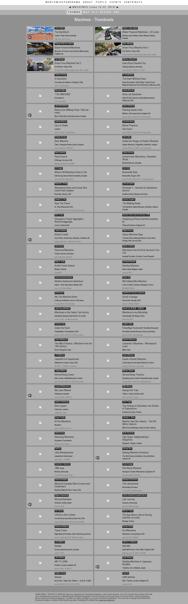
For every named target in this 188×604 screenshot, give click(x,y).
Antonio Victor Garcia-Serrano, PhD (136, 215)
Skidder (58, 546)
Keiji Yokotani (128, 558)
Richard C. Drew (61, 184)
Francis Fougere (129, 199)
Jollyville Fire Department (67, 359)
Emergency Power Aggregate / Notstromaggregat (69, 220)
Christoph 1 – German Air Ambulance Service (139, 189)
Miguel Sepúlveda (61, 495)
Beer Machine (61, 141)
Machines (80, 7)
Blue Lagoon (61, 406)
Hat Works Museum (131, 468)
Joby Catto (127, 137)
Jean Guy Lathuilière (62, 308)
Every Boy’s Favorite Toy (134, 63)
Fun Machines (129, 530)
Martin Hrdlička (128, 246)
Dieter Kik (126, 277)
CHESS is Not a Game (65, 515)
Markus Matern (128, 371)
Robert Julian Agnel (130, 28)
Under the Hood (62, 328)
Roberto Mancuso (129, 340)
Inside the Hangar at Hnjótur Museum (140, 141)
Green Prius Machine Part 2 (68, 63)
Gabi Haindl (59, 246)
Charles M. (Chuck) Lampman (134, 293)
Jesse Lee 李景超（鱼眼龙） (134, 308)
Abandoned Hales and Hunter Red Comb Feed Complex (71, 189)
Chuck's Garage (129, 297)
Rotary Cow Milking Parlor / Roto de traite (72, 111)
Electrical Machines (64, 250)
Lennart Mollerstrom (62, 386)
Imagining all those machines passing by (140, 220)
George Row (127, 449)
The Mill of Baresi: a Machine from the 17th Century (73, 345)
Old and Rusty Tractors (133, 375)
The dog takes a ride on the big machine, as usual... (137, 516)
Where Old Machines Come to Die (71, 172)
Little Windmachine (64, 453)
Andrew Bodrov (61, 122)
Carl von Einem (128, 184)
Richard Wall (127, 526)
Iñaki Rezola (59, 433)
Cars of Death (61, 125)
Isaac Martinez (128, 355)
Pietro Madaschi (61, 340)
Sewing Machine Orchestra (135, 453)
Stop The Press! (62, 203)
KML (117, 12)
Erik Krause (59, 293)
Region (105, 12)
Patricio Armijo (60, 75)
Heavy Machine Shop (132, 234)
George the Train (130, 390)
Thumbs (74, 12)
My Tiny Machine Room (66, 297)
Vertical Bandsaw (63, 499)
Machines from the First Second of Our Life (141, 251)
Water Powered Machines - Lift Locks (140, 32)
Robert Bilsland (128, 106)
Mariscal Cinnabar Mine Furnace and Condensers (72, 485)
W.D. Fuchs (59, 215)
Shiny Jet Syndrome (131, 94)
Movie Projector (130, 125)
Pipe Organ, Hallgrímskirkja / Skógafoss (135, 438)
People (101, 2)
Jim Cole (126, 168)
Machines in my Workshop (135, 312)
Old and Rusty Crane (64, 375)
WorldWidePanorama (62, 2)
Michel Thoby (128, 511)
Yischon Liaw (60, 324)
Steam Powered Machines (67, 48)
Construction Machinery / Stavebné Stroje (139, 158)
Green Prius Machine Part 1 (135, 48)
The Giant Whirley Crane (134, 79)
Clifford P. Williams (130, 542)
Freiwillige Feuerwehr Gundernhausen (140, 328)
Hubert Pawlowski (62, 402)
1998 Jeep (59, 468)
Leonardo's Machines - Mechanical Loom (139, 345)
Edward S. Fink (60, 199)
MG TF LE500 (61, 562)
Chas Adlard (59, 28)
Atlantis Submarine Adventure (69, 281)
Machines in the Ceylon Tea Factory (72, 312)
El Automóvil (60, 79)
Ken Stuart (59, 511)
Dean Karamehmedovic (63, 277)
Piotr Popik (127, 402)
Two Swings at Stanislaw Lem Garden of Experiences (140, 407)
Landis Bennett (128, 90)
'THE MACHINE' (63, 94)
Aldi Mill (126, 546)
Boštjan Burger (60, 137)
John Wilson (59, 558)
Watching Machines (64, 437)
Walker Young (60, 573)
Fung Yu (125, 573)
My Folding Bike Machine (134, 281)
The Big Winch (62, 32)
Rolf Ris (58, 449)
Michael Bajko (60, 90)
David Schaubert (61, 480)
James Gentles (60, 231)
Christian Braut (128, 122)
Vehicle (58, 577)
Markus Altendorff (129, 59)
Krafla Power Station (65, 266)
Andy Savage (128, 464)
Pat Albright (59, 59)
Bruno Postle (60, 417)
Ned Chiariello (60, 153)
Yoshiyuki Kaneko (129, 262)
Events (115, 2)
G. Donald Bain (128, 75)
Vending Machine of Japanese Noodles (136, 563)
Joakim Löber (128, 324)
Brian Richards (128, 433)
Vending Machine (130, 266)
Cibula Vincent (128, 153)
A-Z (95, 12)
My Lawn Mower (63, 390)
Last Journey (128, 499)
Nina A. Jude (59, 262)
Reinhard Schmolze (130, 480)
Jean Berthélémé (61, 106)
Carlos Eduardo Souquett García (134, 495)
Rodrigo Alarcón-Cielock (64, 44)
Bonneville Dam (129, 172)
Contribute (133, 2)
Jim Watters (59, 542)
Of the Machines (63, 421)
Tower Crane (61, 530)
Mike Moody (127, 386)
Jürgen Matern (60, 371)
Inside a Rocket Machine (134, 359)
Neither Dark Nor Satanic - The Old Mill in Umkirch (139, 423)
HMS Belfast (128, 577)
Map (86, 12)
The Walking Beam (131, 203)
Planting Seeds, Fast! (132, 110)
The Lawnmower (130, 484)
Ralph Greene (128, 231)
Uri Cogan (58, 168)
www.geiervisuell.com (106, 600)
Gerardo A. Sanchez (62, 464)
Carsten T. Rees (129, 417)
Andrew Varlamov (61, 526)
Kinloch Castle (61, 234)
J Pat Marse (59, 355)
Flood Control (61, 157)
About (88, 2)
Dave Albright (128, 44)
